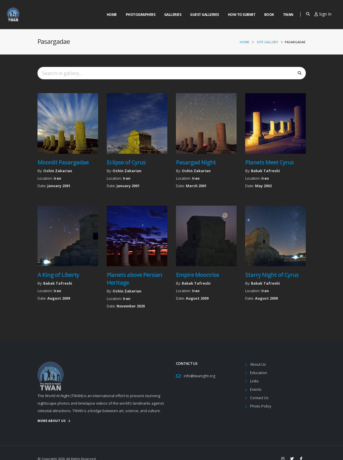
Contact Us (259, 397)
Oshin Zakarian (57, 170)
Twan (288, 14)
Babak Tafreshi (265, 170)
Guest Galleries (204, 14)
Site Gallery (267, 42)
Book (269, 14)
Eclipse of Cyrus (126, 162)
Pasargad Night (196, 162)
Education (258, 372)
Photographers (140, 14)
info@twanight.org (199, 375)
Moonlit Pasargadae (63, 162)
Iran (57, 178)
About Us (258, 364)
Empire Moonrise (197, 275)
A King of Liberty (58, 275)
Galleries (172, 14)
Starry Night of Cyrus (272, 275)
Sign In (322, 14)
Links (254, 381)
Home (112, 14)
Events (256, 389)
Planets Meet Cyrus (269, 162)
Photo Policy (260, 406)
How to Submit (242, 14)
